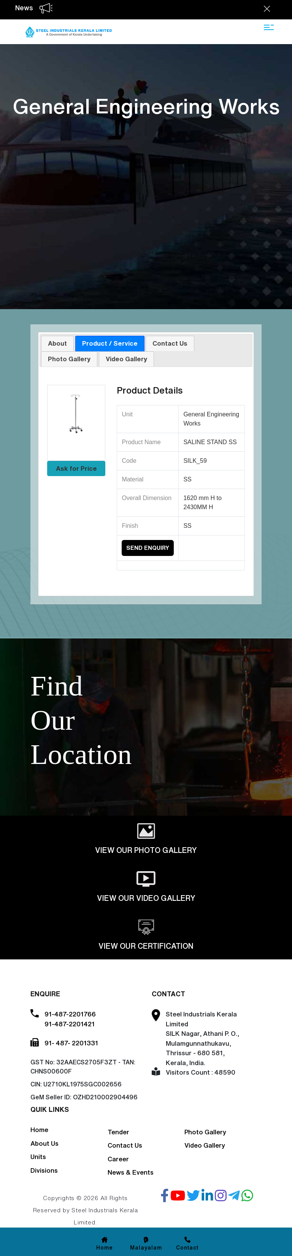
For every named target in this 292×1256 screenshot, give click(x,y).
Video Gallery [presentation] (126, 359)
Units (38, 1156)
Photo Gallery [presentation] (69, 359)
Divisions (44, 1170)
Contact (187, 1247)
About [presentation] (57, 343)
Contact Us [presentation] (169, 343)
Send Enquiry (147, 548)
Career (118, 1159)
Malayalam (146, 1247)
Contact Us (125, 1145)
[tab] (57, 343)
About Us (44, 1143)
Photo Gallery (205, 1132)
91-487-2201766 (70, 1014)
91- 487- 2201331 (71, 1043)
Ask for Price (76, 468)
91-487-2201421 (69, 1024)
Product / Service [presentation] (110, 343)
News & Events (131, 1172)
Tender (118, 1132)
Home (39, 1129)
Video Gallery (204, 1145)
